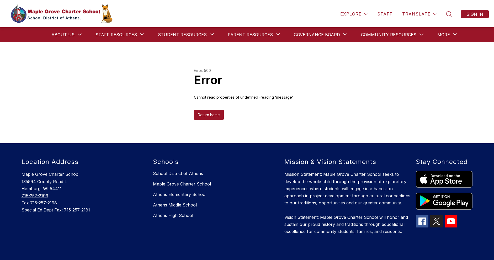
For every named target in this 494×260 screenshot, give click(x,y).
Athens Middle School (175, 205)
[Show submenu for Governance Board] (317, 34)
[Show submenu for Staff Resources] (116, 34)
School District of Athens (178, 173)
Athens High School (173, 215)
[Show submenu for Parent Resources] (250, 34)
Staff (384, 14)
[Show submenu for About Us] (63, 34)
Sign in (474, 14)
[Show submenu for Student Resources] (182, 34)
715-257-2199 (35, 195)
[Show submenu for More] (443, 34)
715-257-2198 (43, 202)
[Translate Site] (419, 14)
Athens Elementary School (179, 194)
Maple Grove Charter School (182, 184)
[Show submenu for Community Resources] (388, 34)
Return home (209, 115)
